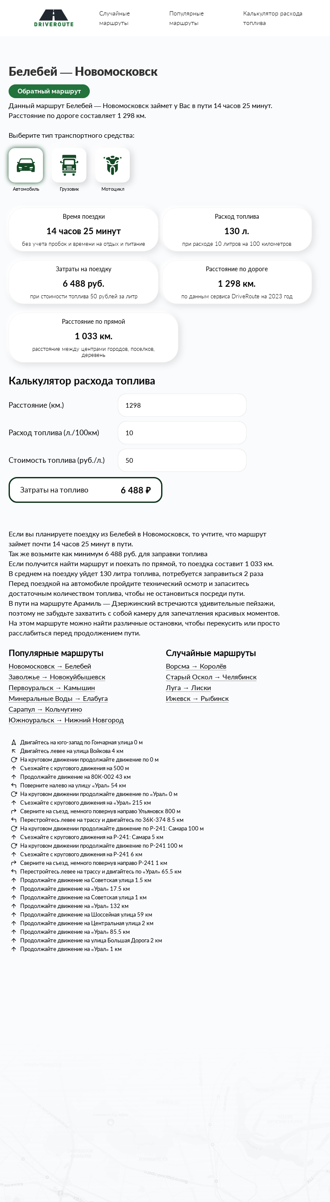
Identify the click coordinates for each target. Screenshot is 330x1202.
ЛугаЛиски (188, 687)
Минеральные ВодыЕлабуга (58, 698)
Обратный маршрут (49, 91)
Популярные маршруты (186, 17)
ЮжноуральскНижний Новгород (66, 720)
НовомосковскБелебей (50, 666)
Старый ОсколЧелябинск (211, 676)
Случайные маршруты (114, 17)
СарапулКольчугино (45, 709)
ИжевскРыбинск (197, 698)
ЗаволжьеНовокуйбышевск (57, 676)
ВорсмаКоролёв (196, 666)
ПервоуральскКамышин (52, 687)
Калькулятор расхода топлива (272, 17)
